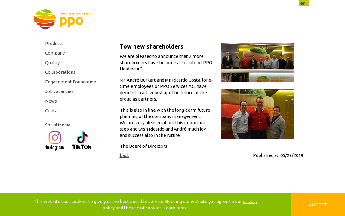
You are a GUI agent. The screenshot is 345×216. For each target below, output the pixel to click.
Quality (52, 62)
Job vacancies (59, 91)
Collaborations (60, 72)
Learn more (175, 207)
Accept (318, 204)
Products (54, 43)
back (124, 155)
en (303, 3)
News (51, 101)
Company (55, 53)
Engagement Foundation (70, 81)
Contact (53, 110)
